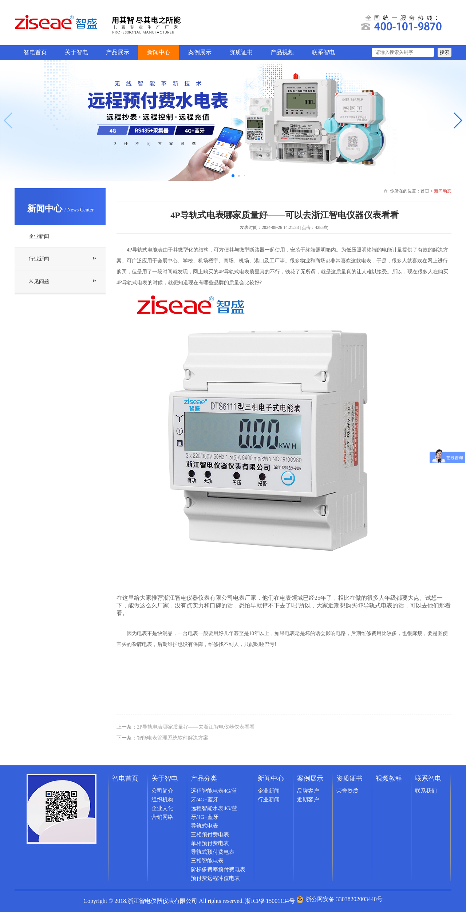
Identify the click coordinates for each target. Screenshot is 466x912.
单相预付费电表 (210, 843)
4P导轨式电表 (374, 605)
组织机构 (162, 799)
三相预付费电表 (210, 834)
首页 (424, 191)
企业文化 (162, 808)
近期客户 (308, 799)
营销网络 (162, 817)
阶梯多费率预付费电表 (218, 869)
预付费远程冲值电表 (215, 878)
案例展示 (200, 52)
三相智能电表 (207, 861)
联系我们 (426, 791)
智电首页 (35, 52)
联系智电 (323, 52)
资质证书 (241, 52)
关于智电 (76, 52)
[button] (457, 120)
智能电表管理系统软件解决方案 (172, 738)
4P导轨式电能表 (145, 250)
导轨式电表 (204, 826)
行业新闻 (39, 259)
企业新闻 (39, 236)
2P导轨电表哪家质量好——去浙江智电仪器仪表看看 (195, 727)
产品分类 (204, 778)
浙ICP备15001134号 (270, 901)
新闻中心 (158, 52)
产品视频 (282, 52)
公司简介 (162, 791)
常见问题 (39, 281)
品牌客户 (308, 791)
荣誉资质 (347, 791)
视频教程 (389, 778)
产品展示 (117, 52)
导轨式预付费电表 (212, 852)
